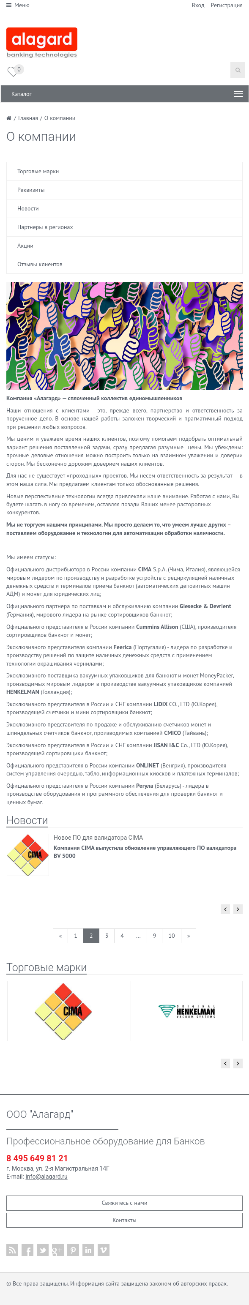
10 (171, 935)
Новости (28, 208)
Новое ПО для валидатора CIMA (98, 837)
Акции (25, 245)
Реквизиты (30, 190)
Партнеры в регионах (45, 227)
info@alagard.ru (46, 1176)
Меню (18, 5)
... (138, 935)
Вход (198, 5)
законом (160, 1283)
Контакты (124, 1220)
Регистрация (227, 5)
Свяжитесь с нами (124, 1203)
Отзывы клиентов (40, 264)
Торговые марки (38, 171)
